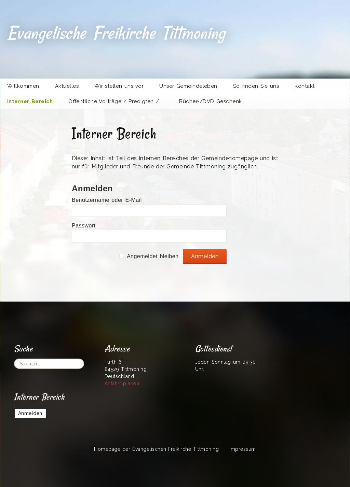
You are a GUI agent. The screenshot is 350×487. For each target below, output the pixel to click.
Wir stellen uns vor (119, 86)
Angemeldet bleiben (153, 256)
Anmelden (30, 413)
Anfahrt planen (122, 383)
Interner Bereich (30, 101)
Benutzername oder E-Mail (107, 200)
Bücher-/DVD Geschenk (210, 101)
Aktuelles (67, 86)
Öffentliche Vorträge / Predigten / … (115, 101)
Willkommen (23, 86)
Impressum (242, 449)
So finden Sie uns (256, 86)
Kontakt (304, 86)
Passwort (84, 225)
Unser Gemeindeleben (188, 86)
